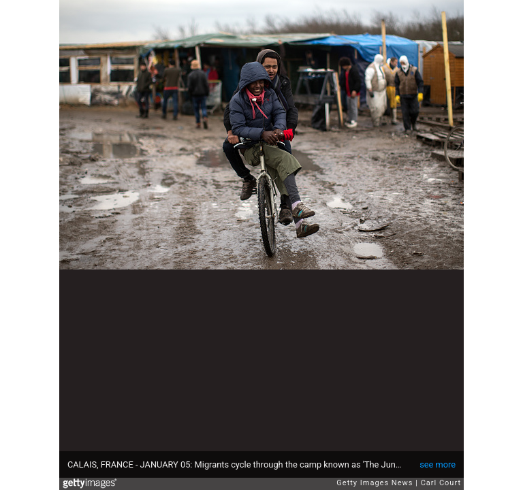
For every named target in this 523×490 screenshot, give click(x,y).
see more (437, 464)
